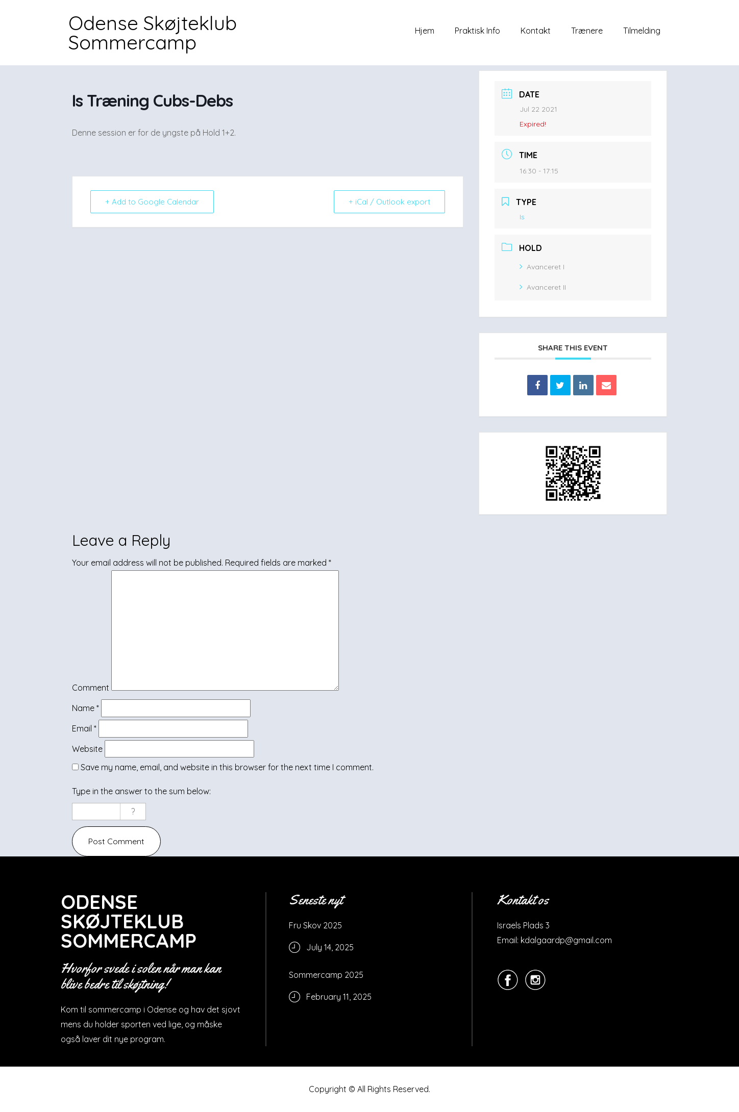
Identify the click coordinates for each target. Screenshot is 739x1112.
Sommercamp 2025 (326, 975)
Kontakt (536, 31)
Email (84, 728)
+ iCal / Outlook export (389, 202)
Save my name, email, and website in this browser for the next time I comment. (227, 767)
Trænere (587, 31)
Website (87, 749)
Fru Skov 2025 (315, 925)
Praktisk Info (477, 31)
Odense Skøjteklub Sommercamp (152, 32)
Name (85, 708)
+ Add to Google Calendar (152, 202)
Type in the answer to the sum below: (141, 791)
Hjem (424, 31)
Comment (90, 688)
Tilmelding (641, 31)
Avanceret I (542, 266)
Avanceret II (543, 287)
